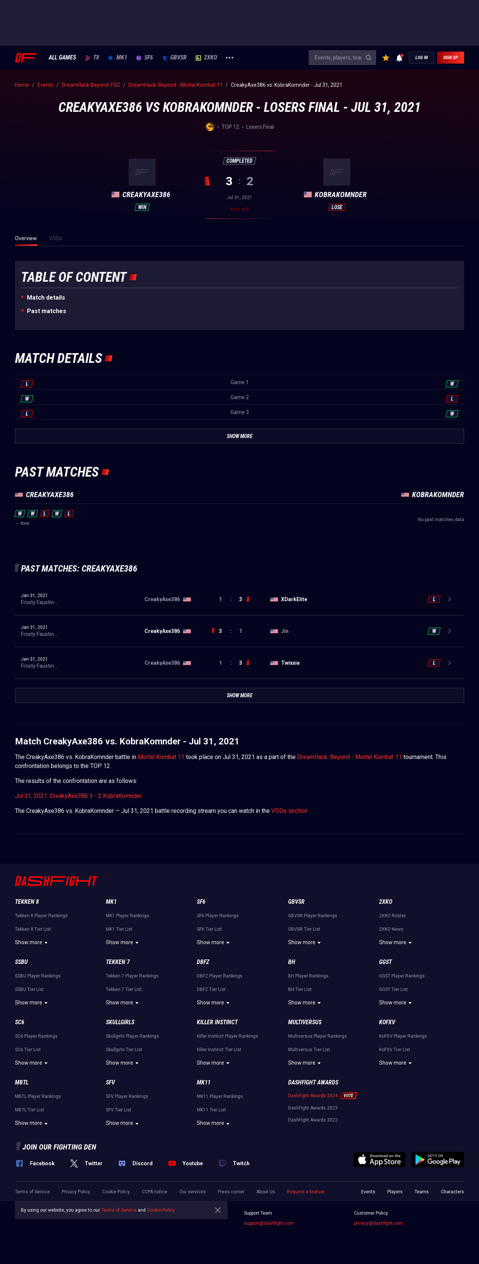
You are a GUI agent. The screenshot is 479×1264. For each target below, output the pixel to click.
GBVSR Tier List (304, 929)
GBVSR (174, 58)
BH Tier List (300, 989)
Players (395, 1191)
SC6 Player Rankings (36, 1036)
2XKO (206, 58)
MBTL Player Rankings (38, 1096)
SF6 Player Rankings (218, 915)
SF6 (144, 58)
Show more (32, 942)
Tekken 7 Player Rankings (132, 976)
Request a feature (305, 1191)
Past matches (46, 311)
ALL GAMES (62, 58)
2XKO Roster (392, 915)
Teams (422, 1191)
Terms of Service (32, 1191)
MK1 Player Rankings (127, 915)
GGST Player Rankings (402, 976)
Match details (46, 297)
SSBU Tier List (29, 989)
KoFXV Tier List (394, 1049)
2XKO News (391, 929)
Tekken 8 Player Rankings (41, 915)
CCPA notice (154, 1191)
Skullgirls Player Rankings (132, 1036)
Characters (452, 1191)
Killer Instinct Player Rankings (227, 1036)
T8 (92, 58)
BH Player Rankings (308, 976)
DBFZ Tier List (211, 989)
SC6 (19, 1022)
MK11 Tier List (211, 1109)
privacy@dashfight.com (378, 1223)
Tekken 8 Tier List (33, 929)
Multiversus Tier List (309, 1049)
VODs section (289, 810)
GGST (385, 961)
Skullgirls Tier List (124, 1049)
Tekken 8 (27, 901)
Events (368, 1191)
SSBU (21, 961)
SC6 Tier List (28, 1049)
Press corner (231, 1191)
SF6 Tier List (209, 929)
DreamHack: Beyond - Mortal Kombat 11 (349, 756)
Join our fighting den (59, 1146)
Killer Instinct (217, 1022)
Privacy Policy (76, 1191)
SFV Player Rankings (127, 1096)
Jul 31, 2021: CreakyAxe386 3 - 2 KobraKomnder (78, 795)
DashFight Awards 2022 (313, 1120)
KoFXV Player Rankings (403, 1036)
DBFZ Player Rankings (219, 976)
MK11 (204, 1082)
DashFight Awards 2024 (313, 1095)
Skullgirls (120, 1022)
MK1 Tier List (119, 929)
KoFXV (387, 1022)
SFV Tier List (118, 1109)
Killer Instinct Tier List (219, 1049)
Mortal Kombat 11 (161, 756)
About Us (265, 1191)
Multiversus (304, 1022)
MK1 (117, 58)
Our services (192, 1191)
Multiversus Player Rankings (317, 1036)
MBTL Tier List (29, 1109)
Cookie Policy (116, 1191)
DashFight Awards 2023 (313, 1108)
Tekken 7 (118, 961)
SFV (110, 1082)
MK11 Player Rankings (220, 1096)
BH (291, 961)
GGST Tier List (393, 989)
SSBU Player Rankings (38, 976)
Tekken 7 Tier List (124, 989)
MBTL (21, 1082)
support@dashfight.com (269, 1223)
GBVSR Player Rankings (312, 915)
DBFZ (203, 961)
